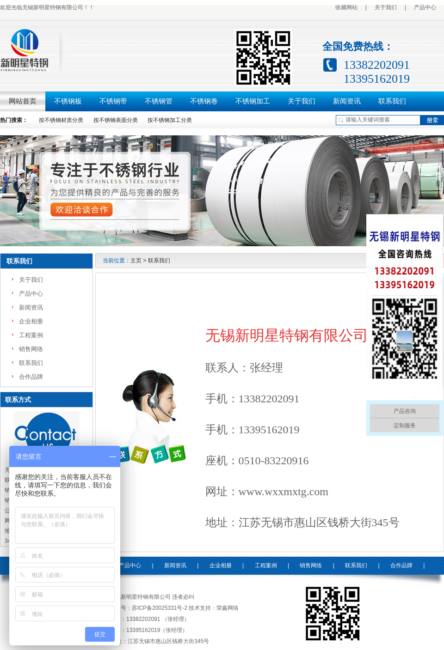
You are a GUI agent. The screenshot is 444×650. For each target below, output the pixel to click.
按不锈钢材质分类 (61, 120)
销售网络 (31, 349)
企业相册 (31, 321)
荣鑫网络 (227, 608)
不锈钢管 (159, 101)
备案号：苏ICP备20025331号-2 (148, 608)
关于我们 (386, 7)
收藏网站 (346, 7)
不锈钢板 (68, 101)
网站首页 (23, 101)
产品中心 (425, 7)
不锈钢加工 (252, 101)
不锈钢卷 (204, 101)
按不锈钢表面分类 (115, 120)
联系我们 (392, 101)
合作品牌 (31, 376)
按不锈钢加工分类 (170, 120)
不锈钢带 (113, 101)
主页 (136, 260)
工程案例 (31, 335)
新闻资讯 (347, 101)
